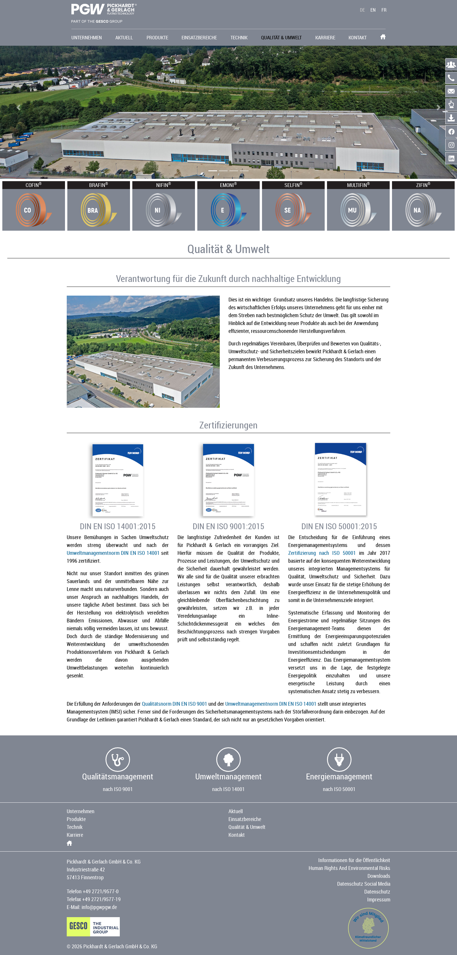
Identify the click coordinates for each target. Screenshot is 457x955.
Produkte (157, 37)
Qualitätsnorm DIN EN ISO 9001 (174, 703)
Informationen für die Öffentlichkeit (354, 860)
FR (384, 10)
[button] (18, 107)
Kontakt (358, 37)
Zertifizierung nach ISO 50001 (322, 552)
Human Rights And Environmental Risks (349, 867)
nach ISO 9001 (118, 788)
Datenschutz (377, 891)
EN (373, 10)
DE (362, 10)
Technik (239, 37)
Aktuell (124, 37)
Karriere (325, 37)
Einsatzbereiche (199, 37)
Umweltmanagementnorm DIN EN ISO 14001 (113, 552)
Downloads (379, 875)
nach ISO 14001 (228, 788)
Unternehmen (86, 37)
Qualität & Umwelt (281, 37)
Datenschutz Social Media (363, 883)
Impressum (378, 899)
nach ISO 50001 (339, 788)
